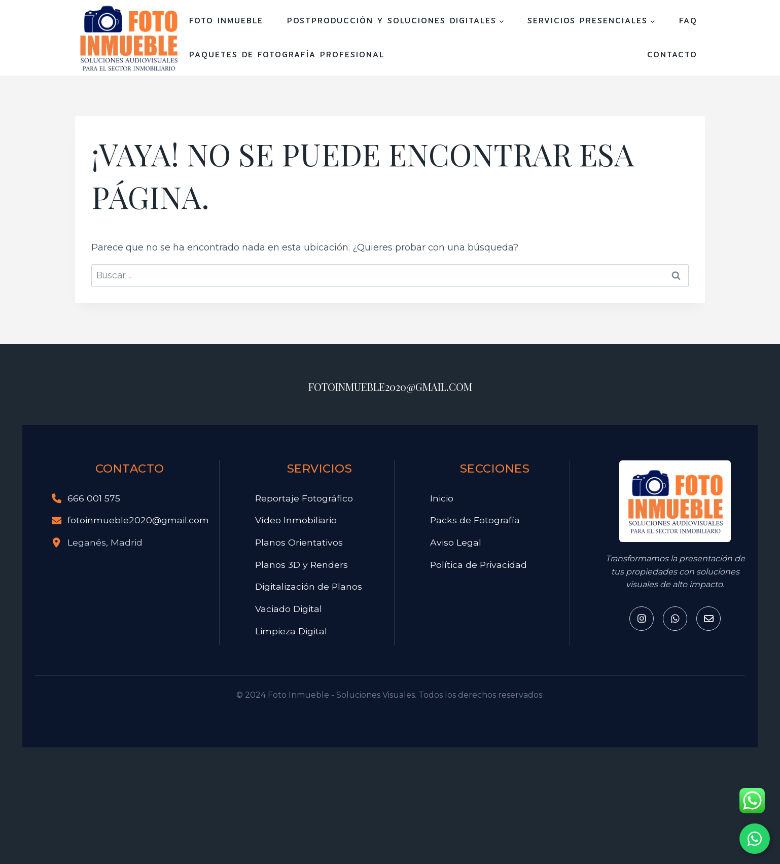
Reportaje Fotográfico (304, 498)
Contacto (672, 54)
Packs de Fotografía (475, 520)
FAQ (688, 20)
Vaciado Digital (288, 608)
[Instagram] (641, 618)
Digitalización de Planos (308, 586)
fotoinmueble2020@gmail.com (138, 520)
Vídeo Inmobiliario (296, 520)
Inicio (441, 498)
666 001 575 (93, 498)
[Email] (708, 618)
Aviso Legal (455, 542)
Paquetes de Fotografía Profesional (286, 54)
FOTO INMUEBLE (226, 20)
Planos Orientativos (299, 542)
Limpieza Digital (291, 631)
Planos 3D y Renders (301, 564)
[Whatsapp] (675, 618)
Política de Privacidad (478, 564)
